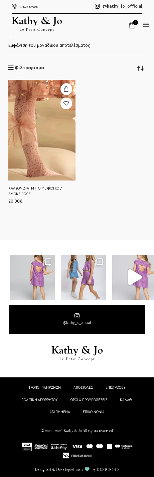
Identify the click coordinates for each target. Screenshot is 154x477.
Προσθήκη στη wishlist (66, 103)
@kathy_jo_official (118, 6)
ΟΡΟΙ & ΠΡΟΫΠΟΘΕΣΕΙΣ (88, 400)
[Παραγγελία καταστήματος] (141, 68)
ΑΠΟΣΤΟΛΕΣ (83, 387)
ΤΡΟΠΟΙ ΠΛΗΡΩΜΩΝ (45, 387)
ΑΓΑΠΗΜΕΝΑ (59, 412)
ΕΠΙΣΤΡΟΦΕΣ (115, 387)
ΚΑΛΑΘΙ (126, 400)
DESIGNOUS (108, 469)
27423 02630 (25, 7)
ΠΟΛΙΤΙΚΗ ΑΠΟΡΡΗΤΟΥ (39, 400)
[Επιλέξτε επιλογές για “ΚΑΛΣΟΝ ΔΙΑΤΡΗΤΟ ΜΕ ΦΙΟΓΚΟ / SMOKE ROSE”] (66, 89)
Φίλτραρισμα (29, 68)
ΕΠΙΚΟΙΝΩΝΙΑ (94, 412)
